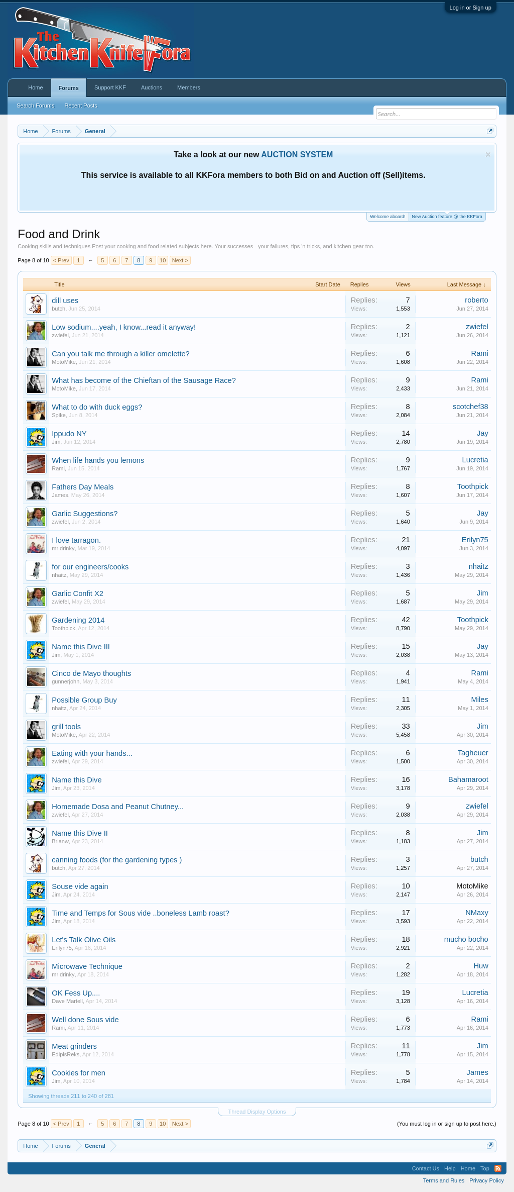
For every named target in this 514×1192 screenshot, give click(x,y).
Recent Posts (80, 106)
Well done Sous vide (85, 1020)
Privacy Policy (486, 1180)
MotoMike (64, 362)
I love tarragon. (76, 540)
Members (188, 87)
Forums (69, 88)
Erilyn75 (475, 540)
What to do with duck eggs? (97, 407)
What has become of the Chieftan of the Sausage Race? (144, 380)
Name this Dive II (80, 833)
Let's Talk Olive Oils (83, 940)
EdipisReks (65, 1054)
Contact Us (425, 1168)
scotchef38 (470, 407)
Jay (482, 433)
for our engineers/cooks (90, 567)
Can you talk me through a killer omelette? (121, 354)
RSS (497, 1168)
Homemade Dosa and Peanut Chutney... (118, 807)
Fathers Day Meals (82, 487)
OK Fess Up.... (76, 993)
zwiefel (60, 335)
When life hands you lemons (98, 460)
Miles (479, 700)
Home (35, 87)
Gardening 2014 (78, 620)
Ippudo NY (69, 434)
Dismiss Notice (488, 154)
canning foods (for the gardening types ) (117, 860)
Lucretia (475, 460)
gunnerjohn (65, 681)
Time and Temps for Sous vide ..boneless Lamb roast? (140, 913)
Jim (56, 442)
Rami (479, 353)
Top (484, 1168)
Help (450, 1168)
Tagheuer (473, 753)
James (60, 495)
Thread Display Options (257, 1112)
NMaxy (476, 913)
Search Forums (35, 106)
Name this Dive (76, 780)
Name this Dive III (81, 647)
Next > (180, 260)
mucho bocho (466, 939)
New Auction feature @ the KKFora (447, 216)
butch (58, 309)
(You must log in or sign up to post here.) (446, 1124)
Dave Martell (67, 1001)
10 (163, 260)
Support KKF (110, 87)
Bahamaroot (468, 779)
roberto (476, 300)
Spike (59, 415)
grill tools (66, 727)
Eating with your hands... (92, 753)
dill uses (65, 300)
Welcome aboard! (387, 216)
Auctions (151, 87)
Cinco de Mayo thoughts (91, 673)
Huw (480, 966)
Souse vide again (80, 886)
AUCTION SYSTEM (297, 154)
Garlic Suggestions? (84, 514)
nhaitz (59, 575)
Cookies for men (78, 1073)
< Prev (61, 260)
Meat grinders (74, 1046)
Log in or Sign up (470, 8)
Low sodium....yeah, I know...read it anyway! (124, 327)
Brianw (60, 841)
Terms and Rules (444, 1180)
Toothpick (472, 486)
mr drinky (63, 548)
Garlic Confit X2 (77, 593)
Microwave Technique (87, 966)
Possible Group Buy (84, 700)
